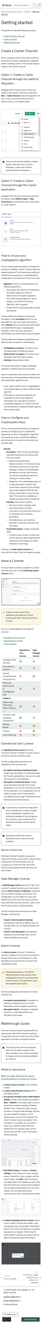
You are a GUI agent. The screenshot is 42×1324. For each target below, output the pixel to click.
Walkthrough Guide (12, 42)
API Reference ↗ (10, 1314)
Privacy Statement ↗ (11, 1301)
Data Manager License (13, 641)
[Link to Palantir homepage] (7, 5)
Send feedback (30, 1319)
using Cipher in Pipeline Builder (19, 905)
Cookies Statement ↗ (12, 1297)
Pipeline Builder (10, 1135)
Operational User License (14, 638)
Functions (5, 865)
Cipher (27, 12)
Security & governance (11, 12)
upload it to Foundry (28, 1079)
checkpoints (30, 856)
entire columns (9, 679)
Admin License (10, 644)
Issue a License (10, 39)
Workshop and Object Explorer (16, 800)
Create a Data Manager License (17, 1091)
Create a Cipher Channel (14, 36)
